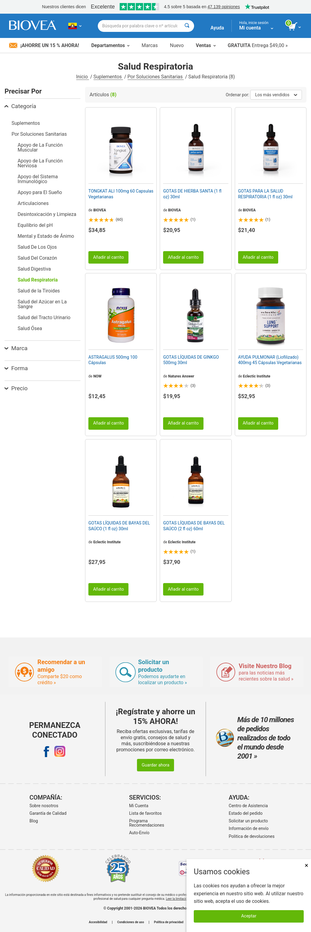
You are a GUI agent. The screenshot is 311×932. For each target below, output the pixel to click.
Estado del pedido (245, 813)
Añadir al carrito (108, 257)
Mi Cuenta (138, 805)
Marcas (150, 45)
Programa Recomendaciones (146, 823)
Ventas (206, 45)
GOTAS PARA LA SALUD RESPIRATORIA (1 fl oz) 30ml (265, 194)
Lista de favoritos (145, 813)
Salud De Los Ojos (37, 247)
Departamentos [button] (110, 45)
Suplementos (108, 77)
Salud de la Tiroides (39, 291)
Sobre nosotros (43, 805)
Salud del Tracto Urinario (44, 317)
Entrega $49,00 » (258, 45)
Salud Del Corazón (37, 258)
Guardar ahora (155, 765)
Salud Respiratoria (38, 280)
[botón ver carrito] (295, 26)
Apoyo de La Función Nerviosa (40, 163)
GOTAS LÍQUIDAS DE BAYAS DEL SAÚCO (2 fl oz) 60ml (194, 526)
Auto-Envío (139, 832)
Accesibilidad (98, 922)
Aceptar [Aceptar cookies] (248, 916)
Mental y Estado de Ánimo (46, 236)
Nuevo (176, 45)
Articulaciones (33, 203)
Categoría (20, 106)
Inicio (82, 77)
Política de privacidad (168, 922)
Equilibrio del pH (35, 225)
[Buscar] (187, 26)
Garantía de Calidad (48, 813)
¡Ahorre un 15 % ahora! (44, 45)
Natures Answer (181, 376)
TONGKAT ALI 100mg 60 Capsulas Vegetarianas (120, 194)
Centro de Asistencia (248, 805)
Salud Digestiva (34, 269)
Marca (16, 348)
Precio (16, 388)
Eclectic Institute (256, 376)
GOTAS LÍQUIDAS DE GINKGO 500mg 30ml (191, 360)
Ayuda (217, 28)
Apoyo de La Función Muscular (40, 147)
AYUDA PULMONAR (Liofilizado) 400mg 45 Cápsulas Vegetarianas (270, 360)
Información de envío (248, 828)
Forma (16, 368)
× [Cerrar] (306, 865)
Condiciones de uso (130, 922)
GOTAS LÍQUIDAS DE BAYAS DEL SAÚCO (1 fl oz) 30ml (119, 526)
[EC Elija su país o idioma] (74, 26)
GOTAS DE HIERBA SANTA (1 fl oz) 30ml (192, 194)
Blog (33, 820)
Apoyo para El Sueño (40, 192)
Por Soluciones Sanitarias (156, 77)
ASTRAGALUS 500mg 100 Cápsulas (112, 360)
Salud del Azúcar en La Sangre (42, 304)
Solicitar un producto (248, 820)
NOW (97, 376)
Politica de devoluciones (252, 836)
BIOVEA (99, 210)
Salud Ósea (30, 328)
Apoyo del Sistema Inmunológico (38, 179)
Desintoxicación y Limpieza (47, 214)
